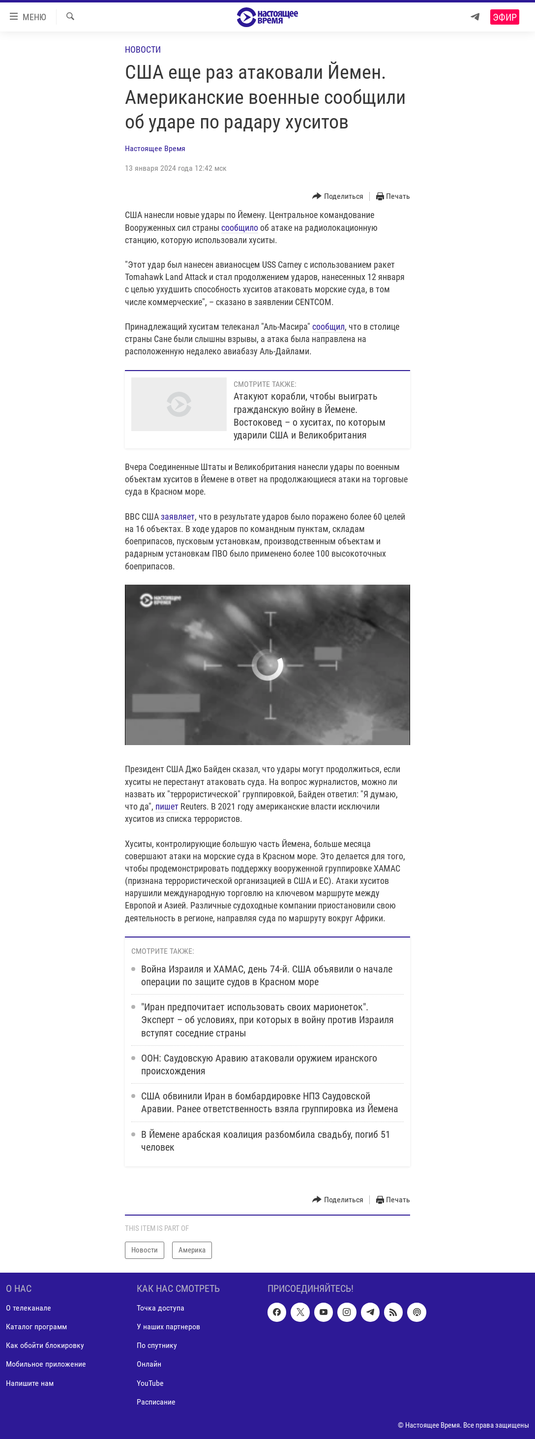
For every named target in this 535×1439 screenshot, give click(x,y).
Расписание (156, 1401)
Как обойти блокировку (45, 1345)
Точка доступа (160, 1308)
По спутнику (157, 1345)
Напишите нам (30, 1382)
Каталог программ (36, 1326)
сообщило (239, 227)
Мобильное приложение (46, 1364)
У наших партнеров (168, 1326)
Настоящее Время (155, 148)
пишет (166, 806)
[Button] (337, 196)
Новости (143, 49)
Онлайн (149, 1364)
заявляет (178, 516)
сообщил (328, 326)
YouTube (150, 1382)
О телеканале (28, 1308)
